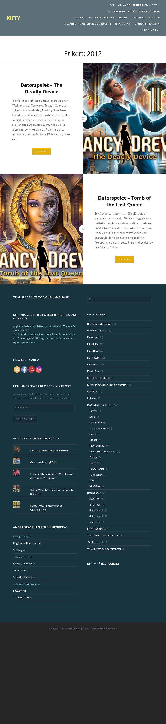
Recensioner (94, 492)
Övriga (93, 457)
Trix (91, 480)
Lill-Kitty (92, 391)
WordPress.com (109, 628)
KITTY (13, 18)
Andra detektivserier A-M (93, 17)
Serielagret (19, 550)
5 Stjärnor (94, 521)
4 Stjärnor (94, 516)
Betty (92, 410)
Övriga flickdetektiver (99, 405)
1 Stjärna (94, 498)
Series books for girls (24, 577)
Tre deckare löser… (23, 597)
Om (112, 5)
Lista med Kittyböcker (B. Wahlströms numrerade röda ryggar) (51, 476)
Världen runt (93, 542)
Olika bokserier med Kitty (137, 5)
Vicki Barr (94, 486)
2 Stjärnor (94, 504)
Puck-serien (95, 474)
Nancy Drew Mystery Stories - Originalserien (46, 507)
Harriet (93, 434)
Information (93, 364)
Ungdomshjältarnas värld (27, 543)
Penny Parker (96, 468)
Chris (92, 416)
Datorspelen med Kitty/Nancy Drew (133, 11)
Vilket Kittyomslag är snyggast (104, 548)
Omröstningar (146, 24)
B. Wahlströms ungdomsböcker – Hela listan (97, 24)
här (27, 330)
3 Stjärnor (94, 510)
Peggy (93, 463)
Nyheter (91, 398)
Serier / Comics (95, 528)
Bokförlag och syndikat (99, 323)
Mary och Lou (96, 445)
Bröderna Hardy (95, 330)
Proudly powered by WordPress (64, 628)
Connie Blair (96, 422)
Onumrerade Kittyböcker (44, 462)
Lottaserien (19, 590)
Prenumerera (25, 419)
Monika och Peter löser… (103, 451)
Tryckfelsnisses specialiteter (102, 535)
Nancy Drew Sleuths (24, 563)
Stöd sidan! (151, 30)
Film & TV (92, 344)
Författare (93, 350)
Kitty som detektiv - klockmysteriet (49, 450)
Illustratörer (94, 357)
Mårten (93, 439)
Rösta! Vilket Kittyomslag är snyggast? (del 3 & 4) (51, 491)
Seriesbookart (21, 570)
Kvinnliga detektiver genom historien (107, 384)
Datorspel (92, 337)
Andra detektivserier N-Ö (138, 17)
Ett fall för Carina (98, 428)
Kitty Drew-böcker (97, 377)
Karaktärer (93, 371)
